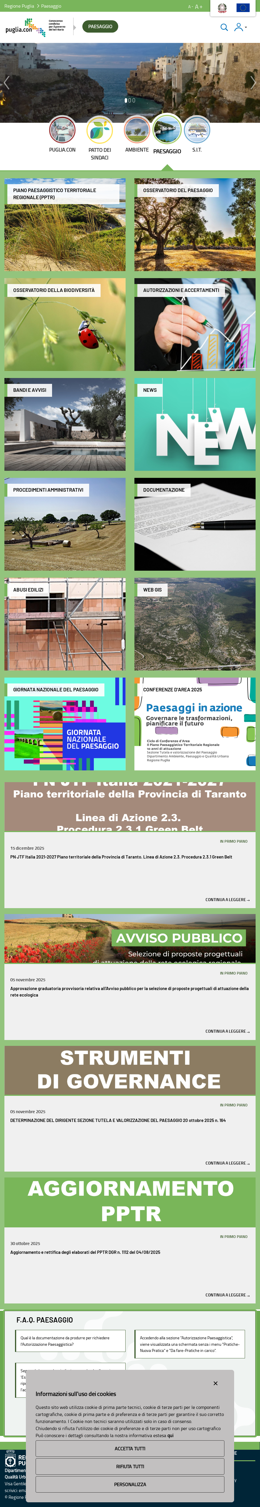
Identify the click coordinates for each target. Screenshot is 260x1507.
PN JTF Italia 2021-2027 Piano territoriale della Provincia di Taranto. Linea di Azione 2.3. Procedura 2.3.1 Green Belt (121, 857)
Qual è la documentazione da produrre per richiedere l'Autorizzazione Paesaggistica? (65, 1341)
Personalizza (130, 1484)
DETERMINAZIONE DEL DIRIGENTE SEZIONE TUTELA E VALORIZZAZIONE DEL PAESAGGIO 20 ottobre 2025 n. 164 (118, 1120)
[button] (6, 83)
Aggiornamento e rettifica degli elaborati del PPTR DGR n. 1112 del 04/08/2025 (85, 1252)
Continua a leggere (228, 899)
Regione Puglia (19, 6)
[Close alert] (215, 1382)
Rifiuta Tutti (130, 1466)
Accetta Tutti (130, 1448)
